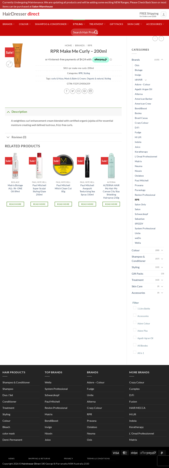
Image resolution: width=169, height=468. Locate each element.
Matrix (138, 161)
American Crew (143, 103)
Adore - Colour (142, 84)
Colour (25, 24)
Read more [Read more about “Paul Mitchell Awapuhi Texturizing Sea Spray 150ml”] (87, 204)
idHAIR (138, 79)
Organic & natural (95, 78)
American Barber (143, 98)
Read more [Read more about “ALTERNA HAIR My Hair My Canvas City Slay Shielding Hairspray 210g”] (111, 204)
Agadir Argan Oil (143, 89)
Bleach (6, 426)
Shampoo (7, 388)
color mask (8, 433)
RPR (137, 199)
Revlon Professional (145, 194)
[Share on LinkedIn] (90, 91)
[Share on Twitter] (72, 91)
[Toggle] (162, 60)
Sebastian (140, 218)
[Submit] (96, 32)
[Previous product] (161, 38)
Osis (137, 65)
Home (68, 45)
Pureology (140, 190)
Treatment (97, 24)
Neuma (138, 166)
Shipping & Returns (39, 458)
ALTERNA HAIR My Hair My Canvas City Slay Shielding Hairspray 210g (111, 191)
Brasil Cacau (141, 118)
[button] (163, 14)
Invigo (138, 74)
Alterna (139, 94)
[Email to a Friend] (78, 91)
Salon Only (140, 204)
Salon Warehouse (42, 6)
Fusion (133, 401)
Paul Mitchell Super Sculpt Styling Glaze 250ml (39, 190)
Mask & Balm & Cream (75, 78)
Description (16, 111)
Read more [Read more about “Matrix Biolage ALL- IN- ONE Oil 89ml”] (15, 204)
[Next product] (155, 38)
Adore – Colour (95, 382)
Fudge (138, 132)
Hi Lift (138, 137)
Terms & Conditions (98, 458)
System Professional (145, 228)
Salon (137, 209)
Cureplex (134, 388)
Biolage (138, 70)
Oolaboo (139, 175)
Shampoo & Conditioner (52, 24)
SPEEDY (139, 223)
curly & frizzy (57, 78)
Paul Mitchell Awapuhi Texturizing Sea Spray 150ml (87, 190)
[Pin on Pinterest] (84, 91)
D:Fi (137, 127)
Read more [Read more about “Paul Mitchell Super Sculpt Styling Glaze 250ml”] (39, 204)
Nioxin (138, 170)
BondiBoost (141, 108)
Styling (79, 24)
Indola (138, 142)
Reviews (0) (15, 137)
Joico (137, 146)
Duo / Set (7, 395)
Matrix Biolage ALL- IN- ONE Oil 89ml (15, 188)
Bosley (138, 113)
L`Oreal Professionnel (146, 156)
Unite (137, 233)
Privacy (68, 458)
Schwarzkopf (141, 214)
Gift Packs (116, 24)
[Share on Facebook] (66, 91)
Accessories (155, 24)
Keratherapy (141, 151)
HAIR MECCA (137, 407)
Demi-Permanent (12, 439)
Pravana (139, 185)
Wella (138, 242)
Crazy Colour (142, 122)
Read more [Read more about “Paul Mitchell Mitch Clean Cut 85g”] (63, 204)
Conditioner (9, 401)
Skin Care (134, 24)
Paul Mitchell (142, 180)
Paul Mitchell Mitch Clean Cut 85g (63, 188)
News (11, 458)
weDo (138, 238)
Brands (9, 24)
